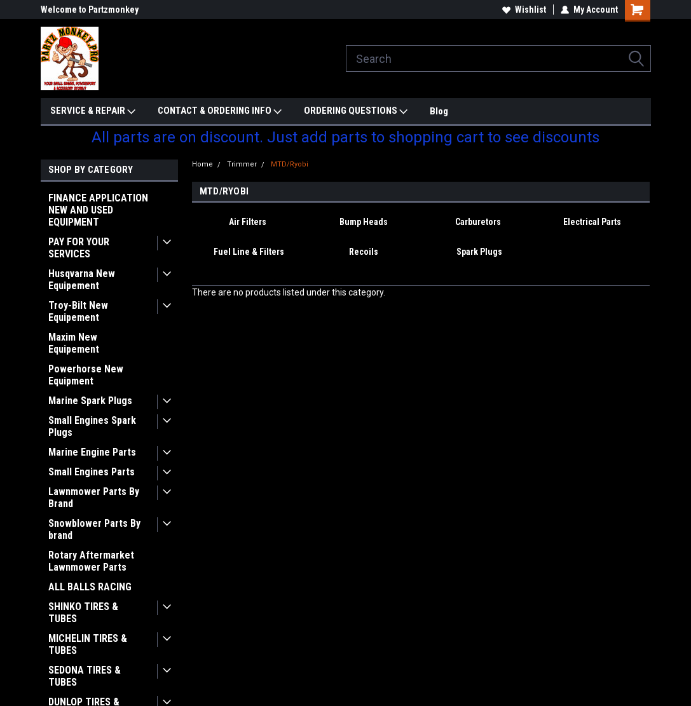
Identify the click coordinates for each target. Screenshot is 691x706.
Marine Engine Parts (92, 452)
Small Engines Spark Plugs (92, 426)
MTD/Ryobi (289, 164)
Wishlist (524, 9)
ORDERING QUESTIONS (355, 111)
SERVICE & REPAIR (92, 111)
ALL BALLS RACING (90, 587)
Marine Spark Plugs (90, 401)
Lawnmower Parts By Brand (93, 497)
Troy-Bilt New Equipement (78, 311)
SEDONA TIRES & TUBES (84, 676)
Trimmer (242, 164)
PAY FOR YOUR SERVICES (78, 248)
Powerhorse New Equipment (85, 375)
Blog (439, 111)
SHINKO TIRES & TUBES (83, 613)
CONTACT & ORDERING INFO (220, 111)
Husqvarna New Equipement (81, 280)
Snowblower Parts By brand (94, 529)
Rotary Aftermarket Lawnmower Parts (91, 561)
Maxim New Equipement (73, 343)
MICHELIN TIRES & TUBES (87, 644)
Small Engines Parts (91, 472)
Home (202, 164)
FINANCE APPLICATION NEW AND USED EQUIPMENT (98, 210)
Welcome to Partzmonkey (90, 9)
